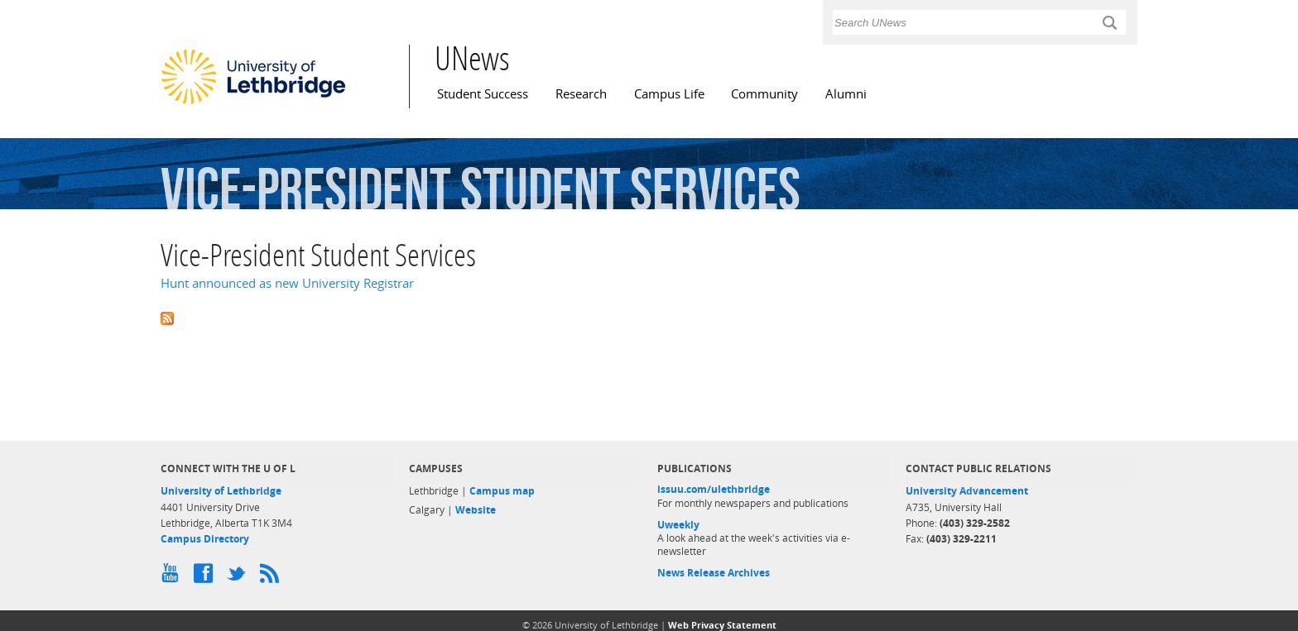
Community (764, 94)
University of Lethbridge (221, 491)
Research (581, 94)
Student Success (482, 94)
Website (475, 510)
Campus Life (669, 94)
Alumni (846, 94)
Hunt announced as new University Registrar (287, 283)
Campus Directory (205, 539)
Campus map (502, 491)
